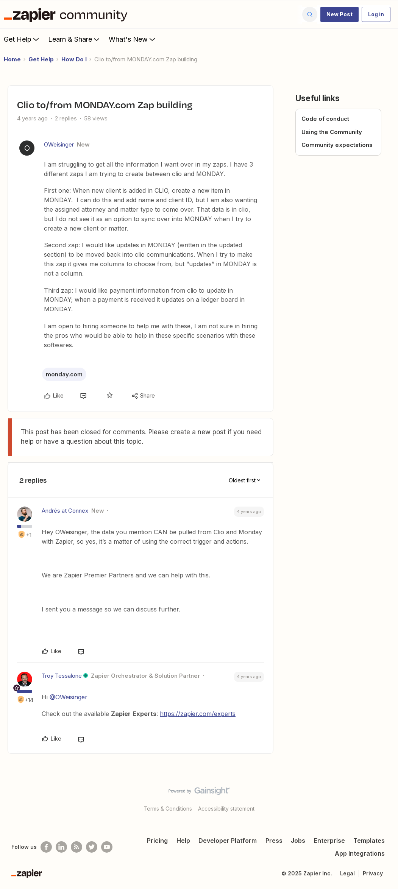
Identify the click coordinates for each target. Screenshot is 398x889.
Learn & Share (74, 39)
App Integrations (360, 853)
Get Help (22, 39)
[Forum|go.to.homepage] (67, 14)
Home (12, 59)
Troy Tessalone (62, 675)
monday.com (64, 374)
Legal (347, 873)
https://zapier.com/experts (198, 713)
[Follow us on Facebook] (46, 847)
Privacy (373, 873)
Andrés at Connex (65, 510)
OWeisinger (59, 144)
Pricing (157, 840)
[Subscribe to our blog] (76, 847)
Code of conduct (325, 118)
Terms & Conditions (168, 808)
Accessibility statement (226, 808)
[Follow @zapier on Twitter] (91, 847)
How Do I (74, 59)
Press (274, 840)
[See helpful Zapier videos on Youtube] (106, 847)
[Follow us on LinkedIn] (61, 847)
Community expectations (337, 144)
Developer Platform (227, 840)
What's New (133, 39)
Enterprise (329, 840)
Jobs (298, 840)
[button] (339, 14)
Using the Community (331, 132)
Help (183, 840)
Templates (369, 840)
